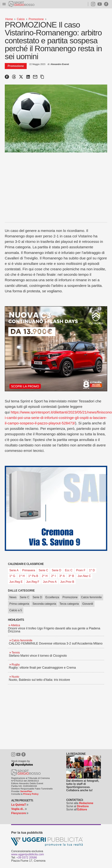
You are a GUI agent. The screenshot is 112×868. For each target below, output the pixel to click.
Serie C (24, 597)
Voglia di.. (17, 808)
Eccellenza (52, 597)
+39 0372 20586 (26, 857)
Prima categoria (19, 603)
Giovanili (87, 603)
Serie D (37, 597)
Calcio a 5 (15, 610)
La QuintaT (18, 804)
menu (4, 4)
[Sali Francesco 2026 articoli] (56, 508)
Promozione (70, 597)
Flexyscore (18, 813)
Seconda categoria (44, 603)
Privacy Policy (31, 794)
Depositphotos (21, 764)
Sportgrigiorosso (21, 4)
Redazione (86, 803)
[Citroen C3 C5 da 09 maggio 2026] (56, 348)
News (12, 597)
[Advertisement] (56, 185)
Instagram (91, 4)
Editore (82, 809)
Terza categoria (69, 603)
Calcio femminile (91, 597)
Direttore (83, 806)
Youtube (100, 4)
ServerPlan (26, 791)
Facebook (106, 4)
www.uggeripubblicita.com (27, 854)
